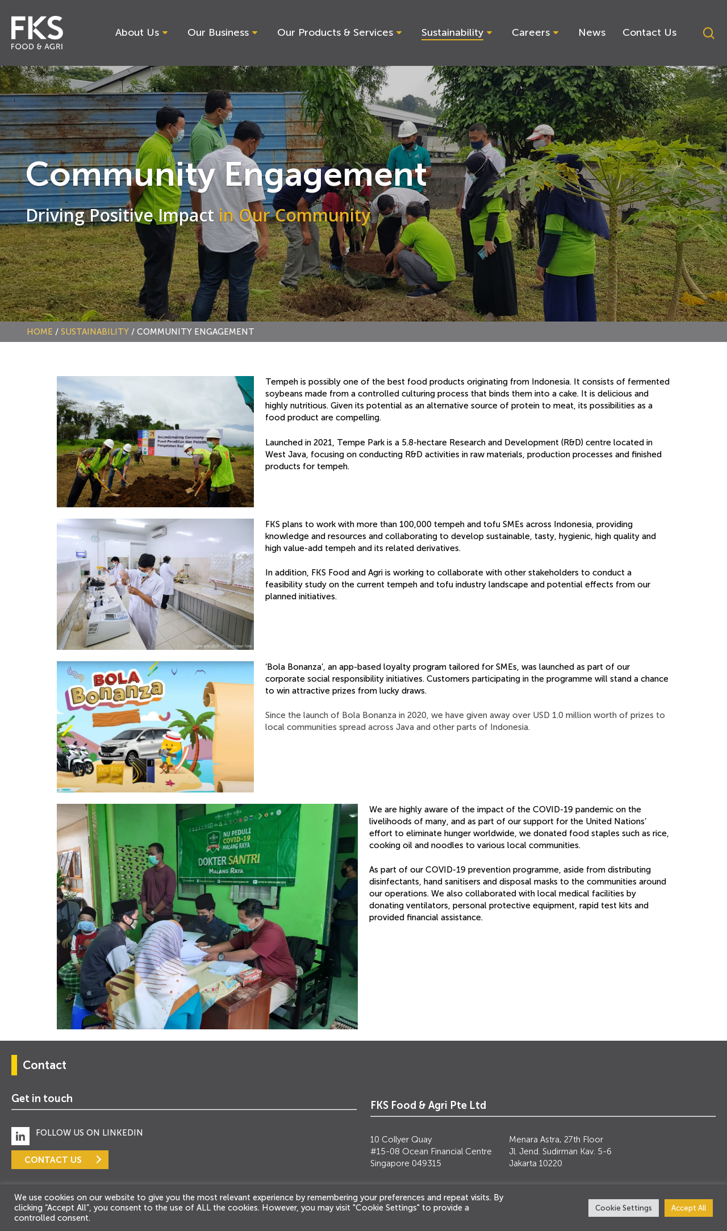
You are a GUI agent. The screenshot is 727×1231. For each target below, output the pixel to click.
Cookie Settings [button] (623, 1208)
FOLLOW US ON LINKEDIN (89, 1133)
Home (40, 332)
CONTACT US (53, 1159)
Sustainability (95, 332)
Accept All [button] (688, 1208)
